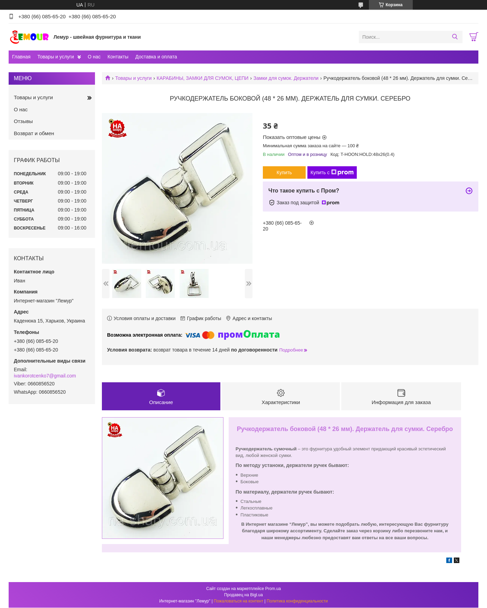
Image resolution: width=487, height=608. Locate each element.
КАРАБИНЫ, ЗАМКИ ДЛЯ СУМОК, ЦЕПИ (203, 78)
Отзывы (23, 121)
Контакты (117, 56)
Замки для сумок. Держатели (286, 78)
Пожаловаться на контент (238, 601)
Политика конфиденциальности (297, 601)
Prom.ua (273, 589)
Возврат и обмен (34, 133)
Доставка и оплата (156, 56)
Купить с (332, 172)
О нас (94, 56)
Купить (284, 172)
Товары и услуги (55, 56)
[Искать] (454, 37)
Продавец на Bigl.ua (243, 595)
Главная (21, 56)
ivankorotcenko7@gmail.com (45, 375)
